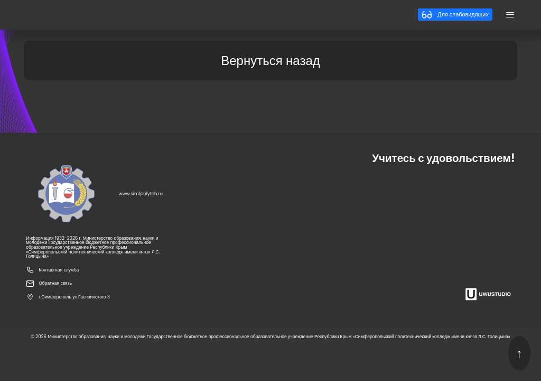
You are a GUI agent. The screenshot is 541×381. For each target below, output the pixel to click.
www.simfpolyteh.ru (141, 194)
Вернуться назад (270, 60)
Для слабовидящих (455, 15)
